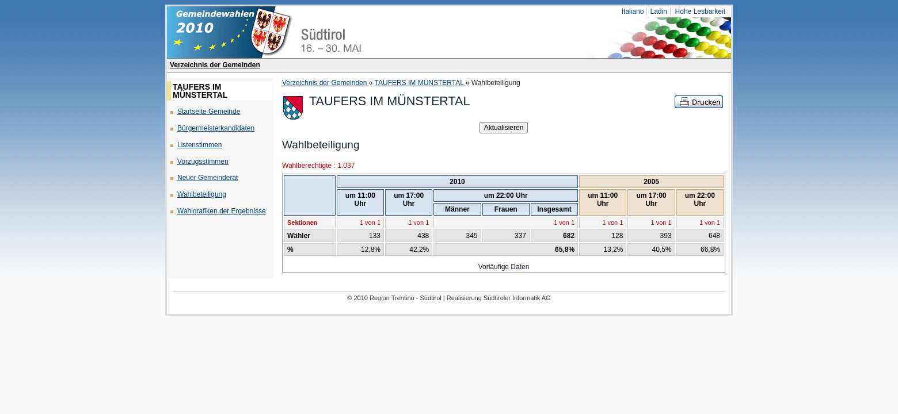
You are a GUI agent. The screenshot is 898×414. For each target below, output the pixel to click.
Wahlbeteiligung (201, 194)
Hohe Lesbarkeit (700, 11)
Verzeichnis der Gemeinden (215, 65)
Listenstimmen (199, 145)
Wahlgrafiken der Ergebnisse (221, 211)
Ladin (658, 11)
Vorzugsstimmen (203, 162)
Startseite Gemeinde (208, 112)
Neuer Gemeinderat (207, 178)
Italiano (633, 11)
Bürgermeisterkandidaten (215, 128)
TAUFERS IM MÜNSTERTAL (420, 83)
